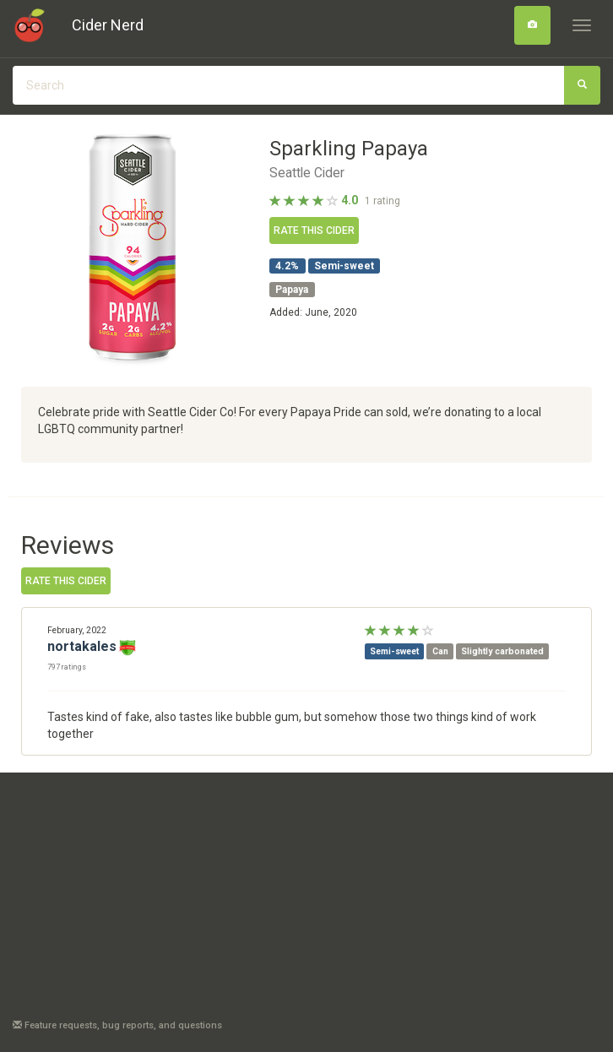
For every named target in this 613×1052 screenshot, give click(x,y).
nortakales (82, 646)
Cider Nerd (108, 25)
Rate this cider (314, 230)
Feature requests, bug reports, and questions (117, 1025)
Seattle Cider (306, 173)
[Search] (532, 25)
